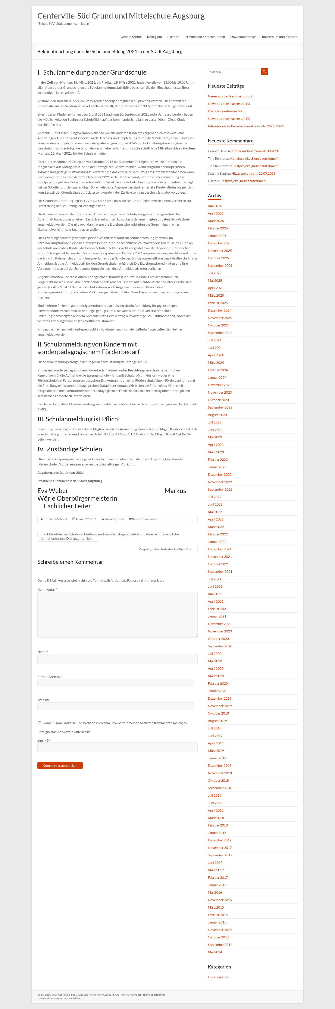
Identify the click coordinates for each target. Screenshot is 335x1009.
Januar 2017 (217, 885)
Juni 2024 (215, 347)
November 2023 (220, 392)
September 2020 (220, 646)
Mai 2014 (215, 952)
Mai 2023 (215, 437)
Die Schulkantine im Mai (225, 111)
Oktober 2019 (218, 713)
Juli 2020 (214, 653)
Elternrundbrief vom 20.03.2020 (255, 151)
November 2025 (220, 250)
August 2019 (217, 721)
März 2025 (216, 295)
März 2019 (216, 750)
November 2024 (220, 318)
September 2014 (220, 944)
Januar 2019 (217, 758)
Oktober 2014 (218, 937)
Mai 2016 (215, 892)
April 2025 (215, 288)
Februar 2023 (218, 459)
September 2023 (220, 407)
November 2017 (220, 847)
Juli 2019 (214, 728)
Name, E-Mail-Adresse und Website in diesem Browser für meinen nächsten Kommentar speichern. (115, 723)
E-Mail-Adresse (49, 676)
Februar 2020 (218, 683)
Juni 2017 (215, 862)
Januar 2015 (217, 922)
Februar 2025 (218, 303)
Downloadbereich (243, 37)
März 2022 (216, 527)
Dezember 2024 (219, 310)
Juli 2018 (214, 795)
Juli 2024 (214, 340)
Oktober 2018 (218, 780)
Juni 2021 (215, 586)
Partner (173, 37)
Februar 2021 (218, 609)
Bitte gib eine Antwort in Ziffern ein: (63, 732)
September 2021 (220, 571)
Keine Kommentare (145, 519)
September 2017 (220, 855)
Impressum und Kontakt (280, 37)
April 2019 (215, 743)
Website (43, 700)
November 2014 (220, 930)
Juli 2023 (214, 422)
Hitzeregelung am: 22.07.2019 (253, 173)
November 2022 (220, 482)
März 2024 (216, 362)
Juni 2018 (215, 803)
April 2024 (215, 355)
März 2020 (216, 676)
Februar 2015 (218, 915)
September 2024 (220, 333)
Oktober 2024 (218, 325)
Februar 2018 (218, 825)
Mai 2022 (215, 512)
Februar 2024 (218, 370)
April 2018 (215, 810)
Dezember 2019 (219, 698)
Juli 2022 (214, 497)
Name (42, 651)
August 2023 (217, 415)
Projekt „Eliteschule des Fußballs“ (165, 549)
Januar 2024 (217, 377)
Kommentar (47, 589)
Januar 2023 (217, 467)
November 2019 (220, 706)
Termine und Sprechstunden (204, 37)
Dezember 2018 (219, 765)
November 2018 (220, 773)
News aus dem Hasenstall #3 (229, 103)
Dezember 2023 (219, 385)
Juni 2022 (215, 504)
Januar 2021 (217, 616)
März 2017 (216, 870)
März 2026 (216, 221)
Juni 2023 (215, 430)
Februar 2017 (218, 877)
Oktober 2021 (218, 564)
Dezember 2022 (219, 474)
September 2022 (220, 489)
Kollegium (154, 37)
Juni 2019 (215, 736)
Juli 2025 (214, 273)
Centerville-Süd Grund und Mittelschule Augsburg (121, 15)
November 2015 (220, 900)
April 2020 (215, 668)
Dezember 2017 (219, 840)
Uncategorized (114, 519)
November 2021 (220, 556)
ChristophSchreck (56, 519)
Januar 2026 (217, 235)
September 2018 (220, 788)
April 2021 (215, 601)
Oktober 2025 (218, 258)
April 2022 (215, 519)
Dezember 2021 (219, 549)
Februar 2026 (218, 228)
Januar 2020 (217, 691)
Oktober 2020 (218, 638)
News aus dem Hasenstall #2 (229, 118)
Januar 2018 (217, 833)
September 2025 (220, 265)
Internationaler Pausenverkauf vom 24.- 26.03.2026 (246, 126)
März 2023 (216, 452)
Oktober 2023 (218, 400)
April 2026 (215, 213)
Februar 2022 (218, 534)
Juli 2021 (214, 579)
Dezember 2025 (219, 243)
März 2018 (216, 818)
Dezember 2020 (219, 624)
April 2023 (215, 444)
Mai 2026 (215, 206)
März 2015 (216, 907)
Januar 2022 (217, 541)
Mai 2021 (215, 594)
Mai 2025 (215, 280)
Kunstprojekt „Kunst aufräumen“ (254, 158)
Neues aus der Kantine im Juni (230, 96)
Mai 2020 (215, 661)
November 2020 (220, 631)
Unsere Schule (131, 37)
